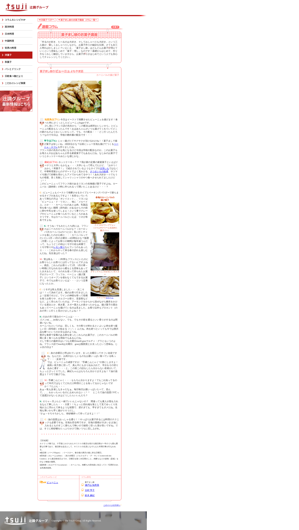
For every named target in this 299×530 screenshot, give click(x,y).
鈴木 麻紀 (90, 495)
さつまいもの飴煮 (99, 171)
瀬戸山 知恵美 (92, 485)
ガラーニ (109, 297)
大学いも (104, 168)
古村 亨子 (90, 490)
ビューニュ (52, 482)
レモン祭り (59, 247)
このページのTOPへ (111, 505)
